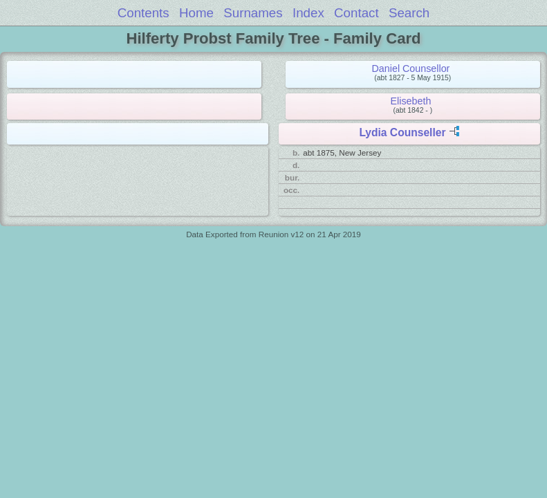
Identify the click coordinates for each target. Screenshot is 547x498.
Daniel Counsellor (411, 68)
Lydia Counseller (402, 132)
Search (409, 13)
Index (308, 13)
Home (196, 13)
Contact (356, 13)
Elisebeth (411, 101)
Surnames (252, 13)
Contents (143, 13)
